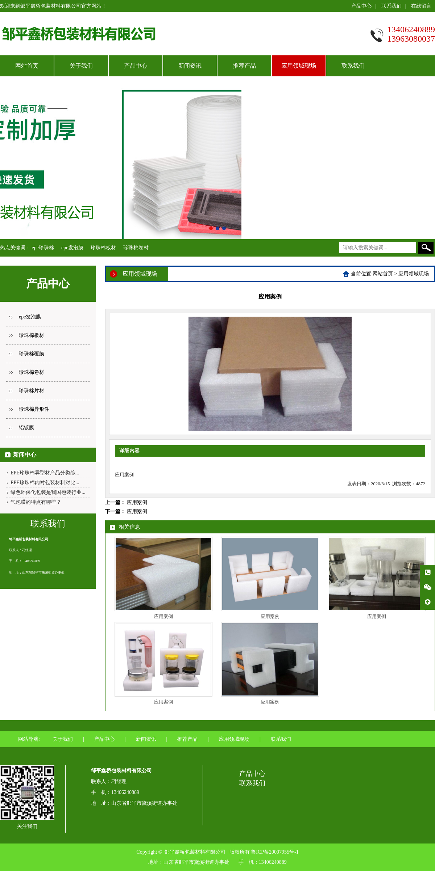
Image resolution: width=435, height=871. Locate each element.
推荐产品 (244, 66)
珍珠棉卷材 (136, 247)
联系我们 (391, 6)
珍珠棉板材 (103, 247)
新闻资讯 (190, 66)
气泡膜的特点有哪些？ (36, 502)
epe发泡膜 (72, 247)
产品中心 (361, 6)
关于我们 (81, 66)
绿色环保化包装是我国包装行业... (48, 492)
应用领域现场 (298, 66)
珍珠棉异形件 (34, 409)
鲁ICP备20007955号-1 (274, 852)
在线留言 (421, 6)
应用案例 (137, 502)
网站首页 (26, 66)
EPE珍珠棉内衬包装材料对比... (45, 482)
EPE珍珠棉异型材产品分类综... (45, 472)
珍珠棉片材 (31, 390)
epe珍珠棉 (43, 247)
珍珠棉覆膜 (31, 353)
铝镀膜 (26, 427)
